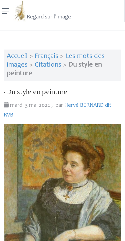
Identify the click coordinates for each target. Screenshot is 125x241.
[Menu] (6, 11)
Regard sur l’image (42, 11)
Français (46, 56)
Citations (48, 65)
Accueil (17, 56)
